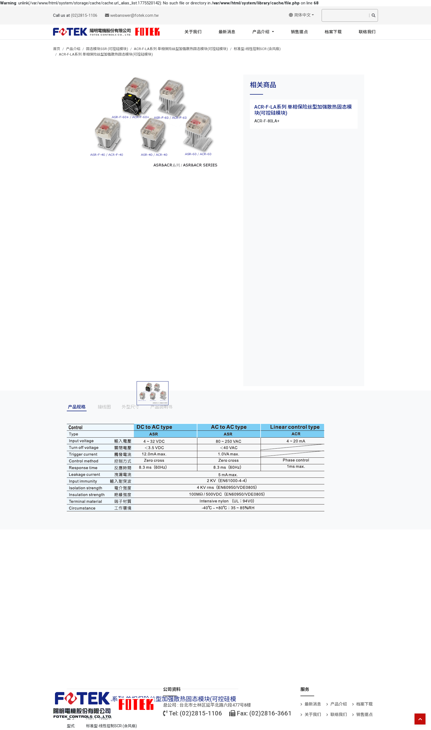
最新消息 (227, 31)
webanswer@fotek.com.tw (132, 15)
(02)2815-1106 (84, 15)
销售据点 (299, 31)
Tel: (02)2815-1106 (192, 713)
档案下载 (333, 31)
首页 (56, 49)
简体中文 (300, 15)
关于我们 (192, 31)
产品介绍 (261, 31)
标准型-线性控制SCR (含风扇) (257, 49)
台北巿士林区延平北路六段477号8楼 (215, 705)
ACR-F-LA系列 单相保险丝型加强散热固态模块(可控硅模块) (181, 49)
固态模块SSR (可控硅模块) (107, 49)
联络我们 (367, 31)
